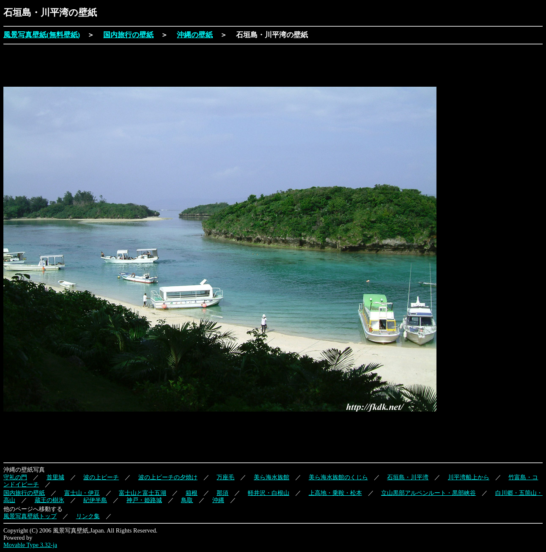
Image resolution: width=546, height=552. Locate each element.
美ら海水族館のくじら (338, 477)
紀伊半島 (95, 500)
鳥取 (187, 500)
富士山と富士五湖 (142, 492)
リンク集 (88, 516)
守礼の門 (15, 477)
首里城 (55, 477)
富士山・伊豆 (82, 492)
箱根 (192, 492)
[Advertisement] (157, 66)
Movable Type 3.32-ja (30, 544)
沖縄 (218, 500)
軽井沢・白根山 (268, 492)
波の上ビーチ (101, 477)
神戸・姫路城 (144, 500)
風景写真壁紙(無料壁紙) (41, 35)
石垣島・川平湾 (407, 477)
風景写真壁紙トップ (30, 516)
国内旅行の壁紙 (128, 35)
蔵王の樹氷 (49, 500)
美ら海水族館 (271, 477)
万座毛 (225, 477)
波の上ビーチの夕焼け (168, 477)
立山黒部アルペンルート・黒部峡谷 (428, 492)
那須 (222, 492)
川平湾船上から (468, 477)
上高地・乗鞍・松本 (335, 492)
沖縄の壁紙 (195, 35)
